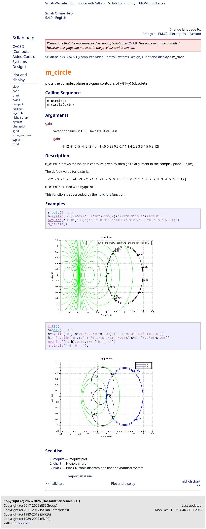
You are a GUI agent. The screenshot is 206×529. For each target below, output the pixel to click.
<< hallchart (55, 483)
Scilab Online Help (59, 13)
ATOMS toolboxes (152, 3)
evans (16, 100)
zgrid (15, 144)
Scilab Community (121, 3)
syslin (57, 216)
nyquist (17, 122)
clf (51, 326)
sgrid (15, 131)
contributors (20, 523)
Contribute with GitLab (87, 3)
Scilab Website (56, 3)
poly (55, 213)
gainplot (17, 104)
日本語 (163, 34)
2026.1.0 (131, 43)
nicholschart (20, 117)
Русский (195, 34)
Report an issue (80, 476)
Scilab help (23, 38)
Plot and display (19, 77)
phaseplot (18, 126)
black (15, 86)
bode (15, 91)
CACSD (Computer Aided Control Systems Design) (24, 56)
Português (178, 34)
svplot (16, 140)
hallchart (18, 109)
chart (15, 95)
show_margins (21, 135)
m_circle (18, 113)
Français (149, 34)
